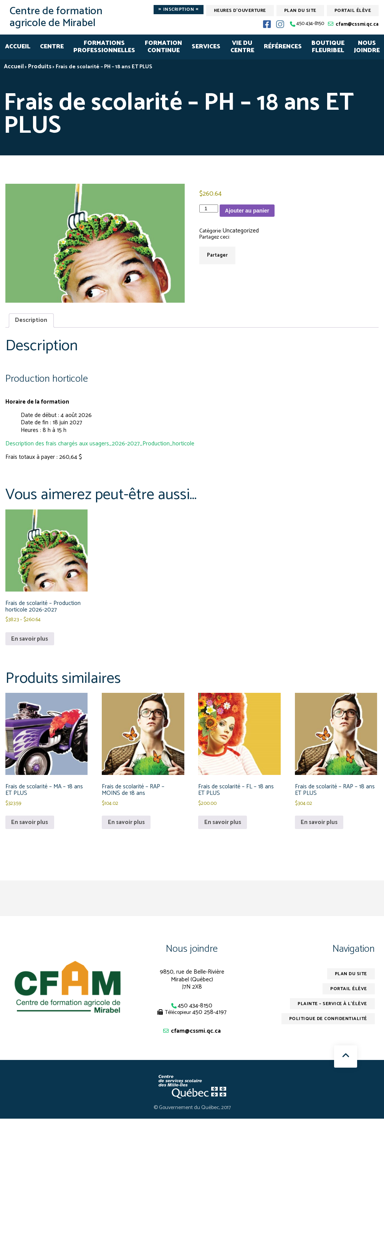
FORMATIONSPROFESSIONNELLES (104, 47)
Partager (217, 255)
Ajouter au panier (247, 211)
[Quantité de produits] (208, 208)
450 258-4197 (209, 1012)
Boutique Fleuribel (327, 47)
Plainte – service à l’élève (332, 1003)
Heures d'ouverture (240, 10)
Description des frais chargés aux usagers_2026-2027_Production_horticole (99, 443)
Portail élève (352, 10)
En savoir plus (29, 639)
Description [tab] (31, 320)
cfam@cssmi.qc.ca (357, 24)
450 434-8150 (310, 24)
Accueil (17, 46)
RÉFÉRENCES (283, 46)
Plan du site (300, 10)
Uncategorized (241, 231)
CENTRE (52, 46)
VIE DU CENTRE (242, 47)
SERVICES (206, 46)
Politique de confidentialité (328, 1018)
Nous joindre (192, 949)
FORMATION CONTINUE (163, 47)
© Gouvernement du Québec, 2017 (192, 1107)
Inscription (179, 9)
